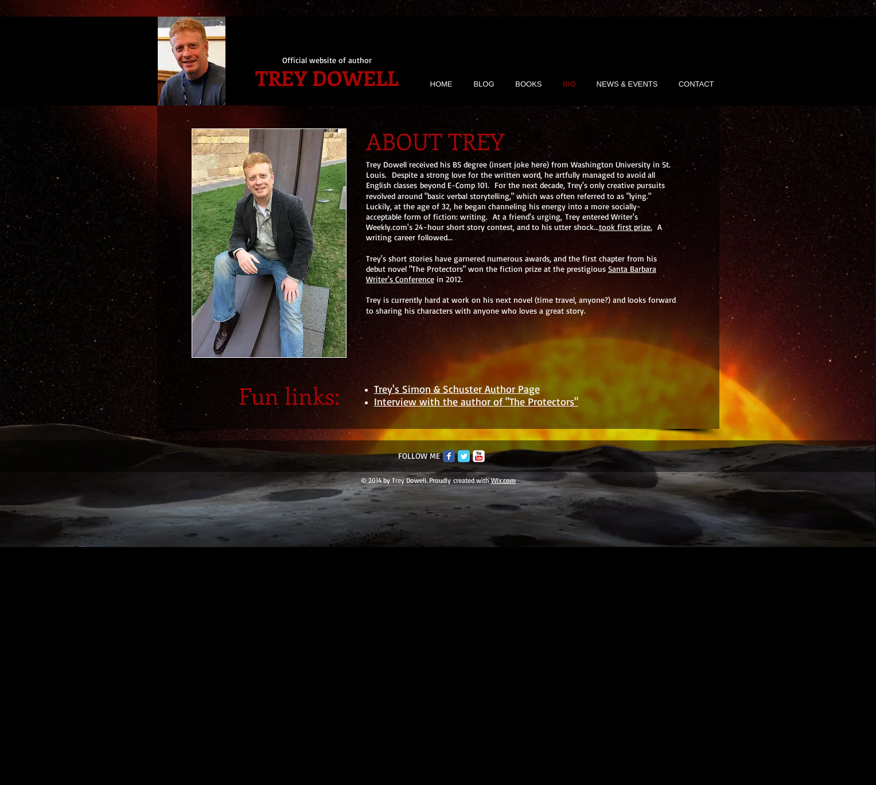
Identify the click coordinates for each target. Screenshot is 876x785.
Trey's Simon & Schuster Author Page (457, 388)
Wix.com (503, 480)
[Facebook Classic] (449, 456)
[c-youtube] (479, 456)
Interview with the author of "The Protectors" (476, 401)
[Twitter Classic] (464, 456)
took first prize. (625, 227)
